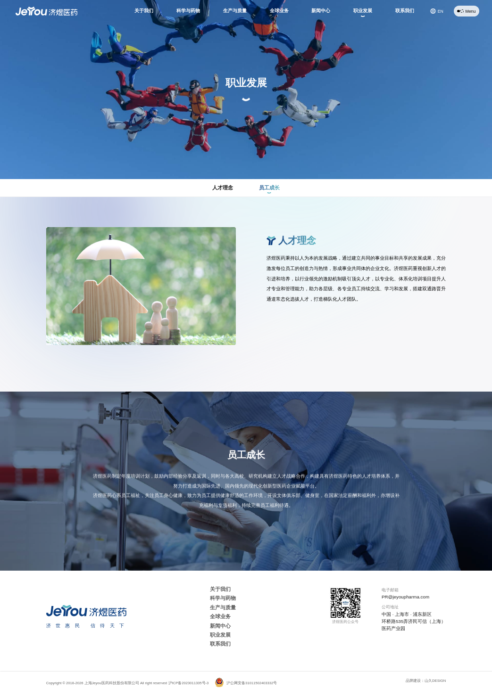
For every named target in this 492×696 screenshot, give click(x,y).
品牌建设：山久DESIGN (426, 681)
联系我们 (220, 644)
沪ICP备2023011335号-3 (188, 683)
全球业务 (220, 616)
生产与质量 (223, 607)
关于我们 (220, 589)
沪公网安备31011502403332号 (246, 683)
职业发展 (220, 635)
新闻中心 (220, 626)
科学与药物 (223, 598)
